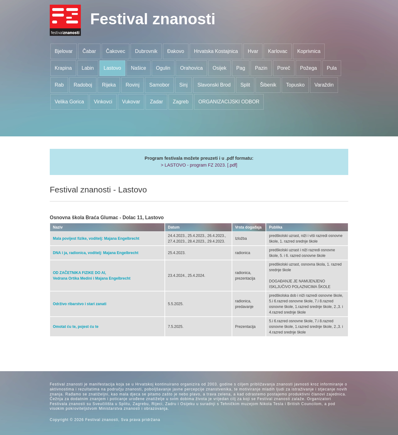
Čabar (89, 51)
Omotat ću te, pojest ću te (76, 326)
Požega (308, 68)
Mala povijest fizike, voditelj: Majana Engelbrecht (96, 238)
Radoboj (83, 84)
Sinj (183, 84)
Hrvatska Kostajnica (216, 51)
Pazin (261, 68)
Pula (332, 68)
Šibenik (268, 84)
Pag (240, 68)
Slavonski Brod (214, 84)
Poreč (283, 68)
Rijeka (109, 84)
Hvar (253, 51)
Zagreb (181, 101)
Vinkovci (103, 101)
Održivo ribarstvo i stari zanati (79, 304)
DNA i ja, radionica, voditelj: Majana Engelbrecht (95, 253)
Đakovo (175, 51)
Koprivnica (309, 51)
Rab (59, 84)
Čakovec (115, 51)
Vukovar (131, 101)
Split (245, 84)
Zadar (156, 101)
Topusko (295, 84)
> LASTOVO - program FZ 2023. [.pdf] (199, 165)
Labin (88, 68)
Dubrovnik (146, 51)
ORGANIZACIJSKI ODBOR (228, 101)
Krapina (63, 68)
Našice (138, 68)
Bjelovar (64, 51)
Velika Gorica (69, 101)
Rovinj (132, 84)
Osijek (219, 68)
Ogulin (163, 68)
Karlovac (277, 51)
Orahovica (191, 68)
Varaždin (324, 84)
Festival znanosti (152, 19)
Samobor (159, 84)
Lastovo (112, 68)
